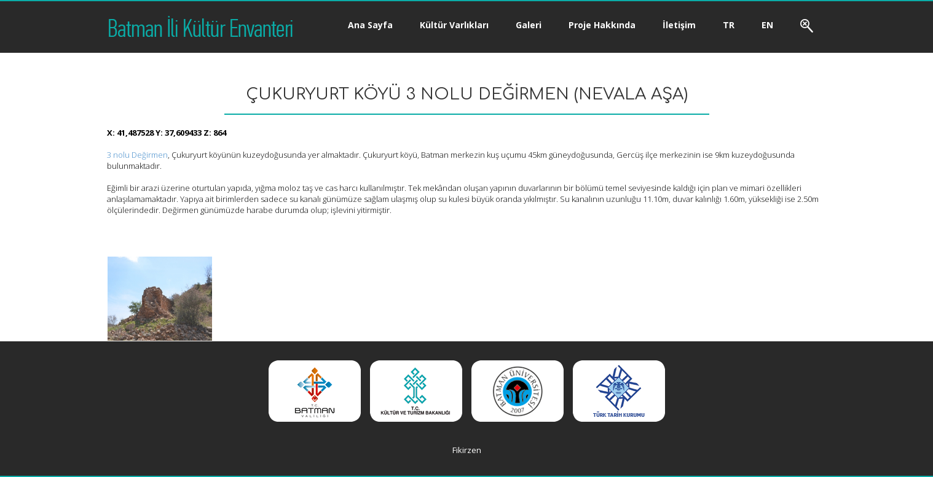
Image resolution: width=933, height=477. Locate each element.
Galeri (528, 25)
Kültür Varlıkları (454, 25)
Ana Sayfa (370, 25)
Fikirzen (466, 450)
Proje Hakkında (602, 25)
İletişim (679, 25)
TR (728, 25)
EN (767, 25)
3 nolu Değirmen (137, 154)
